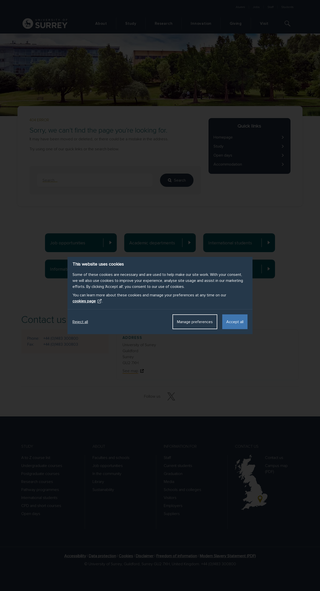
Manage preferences (195, 321)
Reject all (80, 321)
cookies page (87, 301)
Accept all (235, 321)
